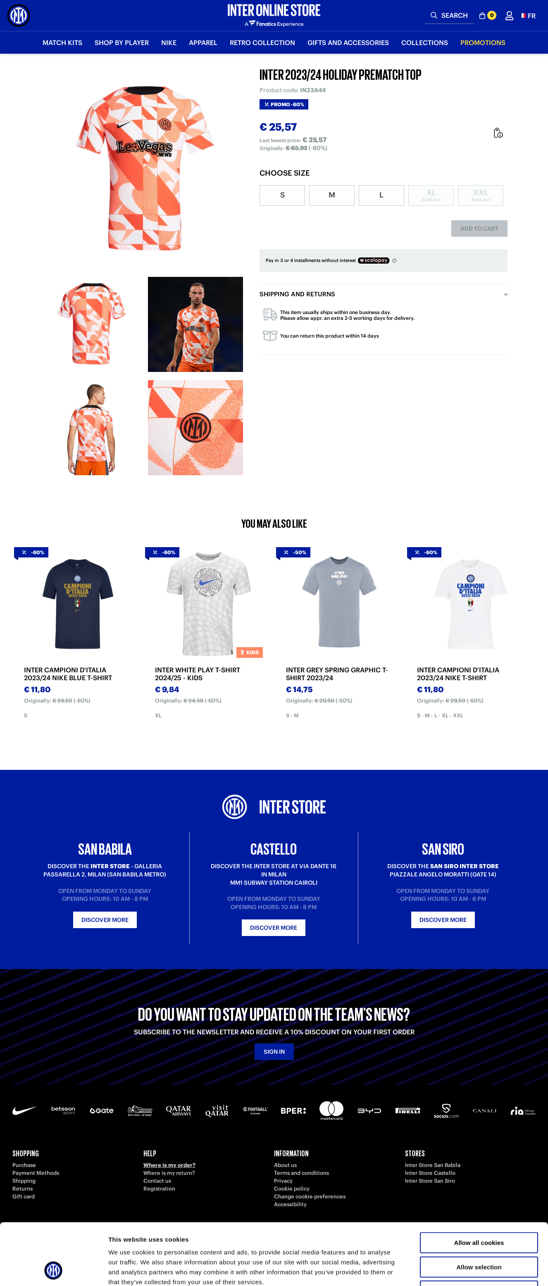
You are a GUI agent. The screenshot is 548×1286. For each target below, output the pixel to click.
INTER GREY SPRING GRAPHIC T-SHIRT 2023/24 (337, 674)
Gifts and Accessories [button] (348, 42)
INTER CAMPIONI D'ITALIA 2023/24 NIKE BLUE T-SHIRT (68, 674)
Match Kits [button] (62, 42)
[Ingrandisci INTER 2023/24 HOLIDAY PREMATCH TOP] (144, 169)
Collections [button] (424, 42)
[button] (527, 15)
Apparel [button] (203, 42)
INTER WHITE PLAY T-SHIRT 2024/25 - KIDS (197, 674)
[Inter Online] (18, 15)
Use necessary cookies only (479, 1233)
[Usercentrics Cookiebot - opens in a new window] (53, 1270)
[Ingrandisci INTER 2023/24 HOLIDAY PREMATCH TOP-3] (92, 427)
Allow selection (478, 1209)
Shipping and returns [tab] (297, 294)
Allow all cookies (479, 1184)
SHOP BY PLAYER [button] (122, 42)
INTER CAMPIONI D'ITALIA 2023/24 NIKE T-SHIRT (458, 674)
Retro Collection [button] (262, 42)
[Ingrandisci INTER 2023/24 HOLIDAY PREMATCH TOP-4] (195, 427)
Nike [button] (168, 42)
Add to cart (479, 228)
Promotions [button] (482, 42)
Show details (434, 1269)
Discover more (105, 920)
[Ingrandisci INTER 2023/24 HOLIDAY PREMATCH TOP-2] (195, 324)
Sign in (274, 1051)
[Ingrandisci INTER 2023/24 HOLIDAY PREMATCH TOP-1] (92, 324)
